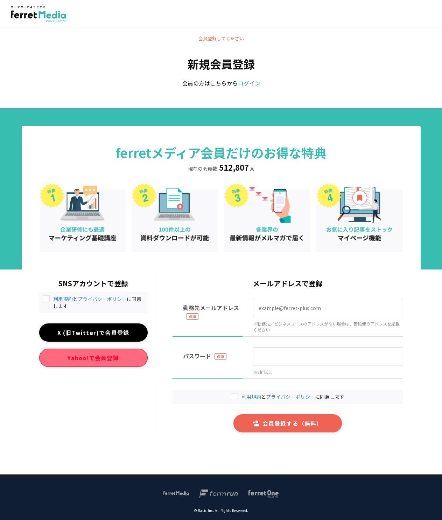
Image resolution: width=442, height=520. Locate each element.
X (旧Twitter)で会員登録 (93, 332)
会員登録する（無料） (287, 423)
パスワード (197, 356)
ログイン (249, 83)
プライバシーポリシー (102, 298)
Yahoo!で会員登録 (93, 358)
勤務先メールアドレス (211, 307)
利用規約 (63, 298)
